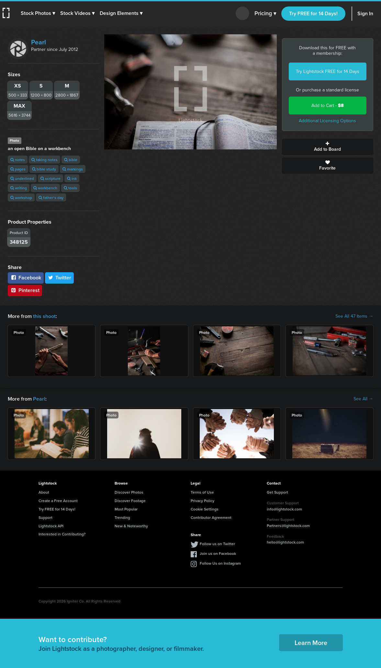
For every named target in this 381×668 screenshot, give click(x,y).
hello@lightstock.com (285, 542)
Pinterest (24, 290)
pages (18, 169)
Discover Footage (130, 500)
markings (72, 169)
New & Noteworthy (131, 526)
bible (70, 159)
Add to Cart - (327, 105)
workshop (21, 197)
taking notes (44, 159)
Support (45, 517)
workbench (45, 188)
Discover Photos (129, 492)
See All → (363, 399)
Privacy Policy (202, 500)
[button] (38, 13)
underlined (22, 178)
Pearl (38, 42)
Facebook (25, 277)
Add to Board (327, 146)
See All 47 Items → (354, 316)
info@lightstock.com (284, 509)
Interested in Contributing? (62, 534)
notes (17, 159)
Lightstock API (51, 526)
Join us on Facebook (218, 553)
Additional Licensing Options (327, 120)
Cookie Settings (205, 509)
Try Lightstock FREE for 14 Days (327, 71)
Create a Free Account (58, 500)
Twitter (60, 277)
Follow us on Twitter (217, 543)
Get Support (277, 492)
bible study (44, 169)
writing (18, 188)
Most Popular (126, 509)
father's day (51, 197)
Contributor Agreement (211, 517)
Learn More (311, 642)
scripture (50, 178)
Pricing (265, 13)
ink (72, 178)
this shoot (44, 316)
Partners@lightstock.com (288, 525)
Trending (122, 517)
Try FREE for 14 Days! (313, 13)
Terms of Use (202, 492)
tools (70, 188)
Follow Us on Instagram (220, 563)
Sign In (365, 13)
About (44, 492)
